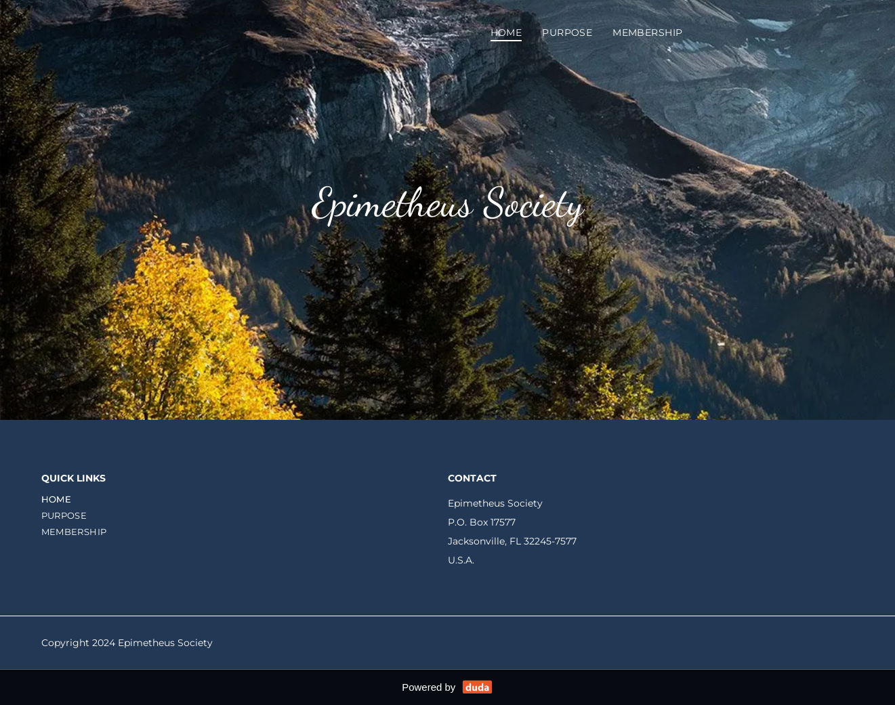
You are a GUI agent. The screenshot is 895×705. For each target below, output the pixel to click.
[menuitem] (506, 32)
